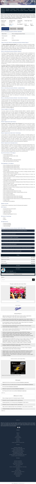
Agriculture (18, 476)
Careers (18, 435)
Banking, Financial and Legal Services (18, 471)
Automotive (18, 469)
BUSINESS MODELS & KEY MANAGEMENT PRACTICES (18, 454)
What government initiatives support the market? (18, 240)
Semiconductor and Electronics (18, 463)
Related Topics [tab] (20, 28)
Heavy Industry (18, 465)
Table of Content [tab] (13, 28)
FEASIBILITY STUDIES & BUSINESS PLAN (18, 448)
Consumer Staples (18, 470)
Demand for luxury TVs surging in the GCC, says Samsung (12, 400)
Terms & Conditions (18, 437)
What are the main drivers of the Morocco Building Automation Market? (18, 230)
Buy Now (18, 265)
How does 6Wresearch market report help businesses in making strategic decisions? (18, 247)
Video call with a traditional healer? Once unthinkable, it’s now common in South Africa (18, 406)
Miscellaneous (18, 475)
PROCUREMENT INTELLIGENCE (18, 452)
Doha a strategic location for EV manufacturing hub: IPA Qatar (13, 398)
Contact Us (18, 441)
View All (18, 301)
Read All (3, 410)
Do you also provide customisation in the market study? (18, 251)
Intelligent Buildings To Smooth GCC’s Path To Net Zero (12, 408)
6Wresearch (16, 483)
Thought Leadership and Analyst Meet (18, 442)
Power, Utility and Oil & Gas (18, 464)
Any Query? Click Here (18, 274)
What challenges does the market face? (18, 233)
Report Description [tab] (5, 28)
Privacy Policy (18, 436)
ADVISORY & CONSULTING (18, 447)
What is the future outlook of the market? (18, 244)
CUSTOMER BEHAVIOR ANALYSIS (18, 453)
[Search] (33, 280)
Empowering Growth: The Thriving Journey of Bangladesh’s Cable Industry (15, 402)
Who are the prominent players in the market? (18, 237)
